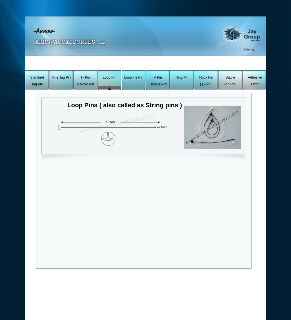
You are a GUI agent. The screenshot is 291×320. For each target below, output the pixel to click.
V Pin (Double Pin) (157, 80)
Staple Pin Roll (230, 80)
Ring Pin (182, 77)
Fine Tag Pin (61, 77)
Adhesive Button (254, 80)
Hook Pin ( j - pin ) (206, 80)
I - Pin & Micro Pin (85, 80)
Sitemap (249, 49)
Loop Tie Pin (133, 77)
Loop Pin (109, 77)
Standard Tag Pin (37, 80)
